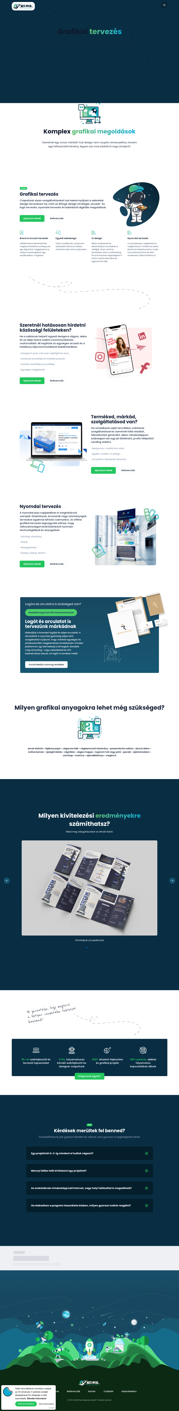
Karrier (92, 1391)
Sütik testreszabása (46, 1404)
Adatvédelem (129, 1391)
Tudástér (108, 1391)
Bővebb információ (36, 1398)
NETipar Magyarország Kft (52, 1408)
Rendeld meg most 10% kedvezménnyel (51, 612)
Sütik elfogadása (26, 1404)
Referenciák (73, 1391)
